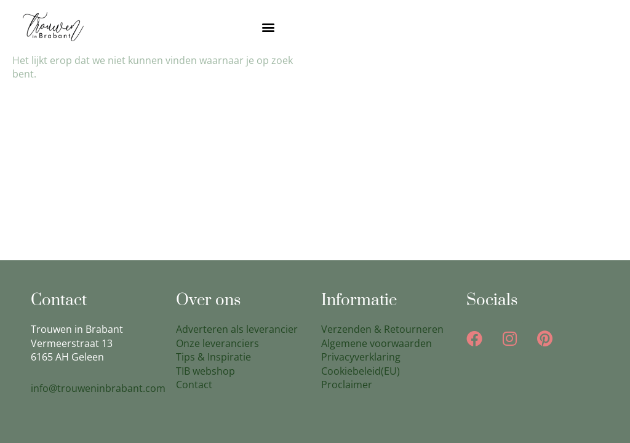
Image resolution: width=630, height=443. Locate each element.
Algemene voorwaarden (376, 343)
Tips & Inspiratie (213, 357)
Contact (194, 384)
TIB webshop (205, 371)
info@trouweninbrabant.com (98, 388)
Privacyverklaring (361, 357)
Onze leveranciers (217, 343)
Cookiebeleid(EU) (360, 371)
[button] (268, 27)
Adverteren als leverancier (237, 329)
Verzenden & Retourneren (382, 329)
